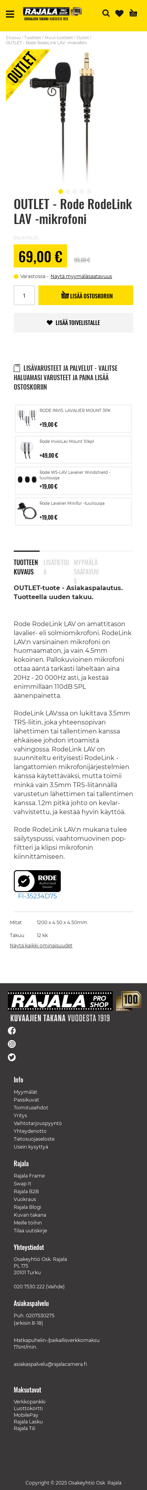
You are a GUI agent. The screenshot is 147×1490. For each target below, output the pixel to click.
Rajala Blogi (27, 1207)
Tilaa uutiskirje (30, 1231)
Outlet (82, 37)
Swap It (22, 1184)
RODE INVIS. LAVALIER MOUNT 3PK (75, 410)
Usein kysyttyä (31, 1147)
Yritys (20, 1115)
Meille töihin (28, 1223)
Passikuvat (26, 1100)
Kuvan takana (30, 1215)
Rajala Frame (29, 1176)
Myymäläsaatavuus (86, 565)
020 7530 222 (29, 1287)
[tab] (29, 562)
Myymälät (25, 1092)
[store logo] (52, 13)
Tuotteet (32, 37)
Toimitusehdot (31, 1108)
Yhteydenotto (30, 1131)
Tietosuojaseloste (34, 1139)
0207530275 (40, 1315)
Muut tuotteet (59, 37)
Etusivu (13, 37)
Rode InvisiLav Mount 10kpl (67, 441)
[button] (59, 190)
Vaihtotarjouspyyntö (38, 1123)
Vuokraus (25, 1199)
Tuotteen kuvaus (26, 565)
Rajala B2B (26, 1191)
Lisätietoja (56, 565)
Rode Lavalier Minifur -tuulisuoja (72, 503)
